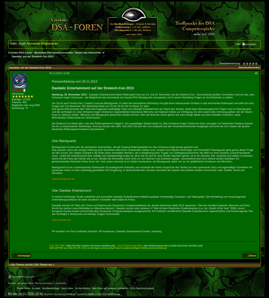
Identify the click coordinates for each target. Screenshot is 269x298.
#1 (256, 73)
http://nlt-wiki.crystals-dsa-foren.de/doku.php (90, 245)
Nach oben (67, 288)
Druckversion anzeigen (23, 276)
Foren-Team (23, 288)
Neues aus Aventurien (88, 52)
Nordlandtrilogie (51, 288)
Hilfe (238, 44)
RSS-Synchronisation (142, 288)
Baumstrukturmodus (249, 67)
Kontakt (36, 288)
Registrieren (49, 43)
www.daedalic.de (61, 219)
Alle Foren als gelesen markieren (110, 288)
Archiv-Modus (82, 288)
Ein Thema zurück (22, 264)
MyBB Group (114, 294)
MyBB (91, 294)
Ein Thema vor (43, 264)
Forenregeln (249, 44)
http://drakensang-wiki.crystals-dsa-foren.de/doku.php (173, 245)
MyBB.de (71, 294)
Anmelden (34, 43)
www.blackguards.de (63, 178)
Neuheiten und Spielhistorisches (53, 52)
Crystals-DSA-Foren (20, 52)
